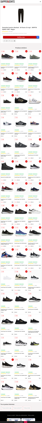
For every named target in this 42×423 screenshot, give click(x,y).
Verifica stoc (28, 37)
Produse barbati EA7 (17, 408)
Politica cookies (31, 415)
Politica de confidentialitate (21, 415)
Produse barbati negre (7, 408)
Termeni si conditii (11, 415)
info (12, 69)
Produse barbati (27, 408)
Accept (25, 422)
